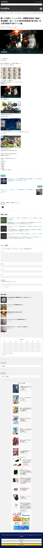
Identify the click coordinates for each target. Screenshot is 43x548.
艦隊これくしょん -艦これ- (12, 26)
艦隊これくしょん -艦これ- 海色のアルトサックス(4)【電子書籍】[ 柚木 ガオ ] (25, 429)
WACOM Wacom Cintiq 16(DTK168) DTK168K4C (24, 488)
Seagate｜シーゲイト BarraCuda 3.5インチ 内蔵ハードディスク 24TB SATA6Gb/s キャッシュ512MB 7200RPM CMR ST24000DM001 (26, 471)
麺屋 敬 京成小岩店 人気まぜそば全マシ (15, 312)
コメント (2, 251)
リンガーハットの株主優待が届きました (15, 304)
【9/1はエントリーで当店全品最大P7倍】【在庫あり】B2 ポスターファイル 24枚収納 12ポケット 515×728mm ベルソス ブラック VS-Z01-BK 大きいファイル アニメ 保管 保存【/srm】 (26, 479)
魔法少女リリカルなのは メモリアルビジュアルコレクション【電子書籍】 (25, 419)
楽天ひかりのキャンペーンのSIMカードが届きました (17, 326)
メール (2, 269)
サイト (2, 274)
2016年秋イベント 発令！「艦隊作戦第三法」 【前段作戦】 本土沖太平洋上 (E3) (24, 226)
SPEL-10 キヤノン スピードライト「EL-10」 (25, 497)
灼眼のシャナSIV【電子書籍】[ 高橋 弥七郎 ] (25, 440)
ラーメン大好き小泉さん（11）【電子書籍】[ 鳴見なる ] (25, 451)
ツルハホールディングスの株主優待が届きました (17, 319)
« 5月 (3, 355)
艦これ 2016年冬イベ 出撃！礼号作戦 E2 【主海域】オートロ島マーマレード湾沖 (24, 233)
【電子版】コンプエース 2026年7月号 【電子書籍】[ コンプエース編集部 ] (26, 387)
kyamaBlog (5, 8)
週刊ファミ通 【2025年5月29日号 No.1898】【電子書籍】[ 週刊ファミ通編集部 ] (26, 409)
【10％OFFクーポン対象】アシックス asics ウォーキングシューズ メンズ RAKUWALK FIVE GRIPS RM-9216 (27, 461)
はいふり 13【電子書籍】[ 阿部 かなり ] (25, 398)
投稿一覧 (16, 202)
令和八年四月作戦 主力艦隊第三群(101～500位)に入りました (19, 297)
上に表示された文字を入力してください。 (9, 281)
